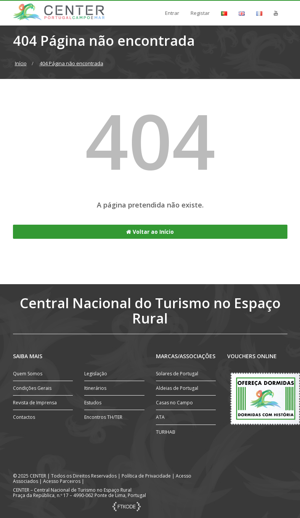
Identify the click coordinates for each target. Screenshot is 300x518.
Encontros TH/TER (103, 417)
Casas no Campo (174, 402)
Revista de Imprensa (35, 402)
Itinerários (95, 388)
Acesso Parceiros (61, 481)
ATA (160, 417)
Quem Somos (27, 373)
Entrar (172, 13)
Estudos (92, 402)
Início (21, 63)
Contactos (24, 417)
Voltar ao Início (150, 231)
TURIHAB (165, 432)
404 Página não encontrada (71, 63)
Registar (200, 13)
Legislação (95, 373)
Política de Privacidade (146, 476)
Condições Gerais (32, 388)
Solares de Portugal (177, 373)
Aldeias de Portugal (177, 388)
